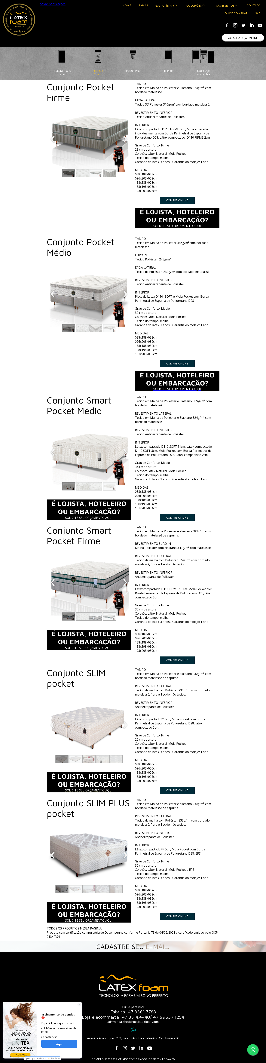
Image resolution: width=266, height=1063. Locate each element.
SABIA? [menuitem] (143, 5)
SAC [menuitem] (257, 13)
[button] (243, 37)
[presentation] (53, 139)
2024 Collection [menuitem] (164, 6)
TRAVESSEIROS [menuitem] (224, 6)
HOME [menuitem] (126, 5)
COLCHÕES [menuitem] (194, 6)
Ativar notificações (53, 4)
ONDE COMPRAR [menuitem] (236, 13)
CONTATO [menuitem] (253, 5)
